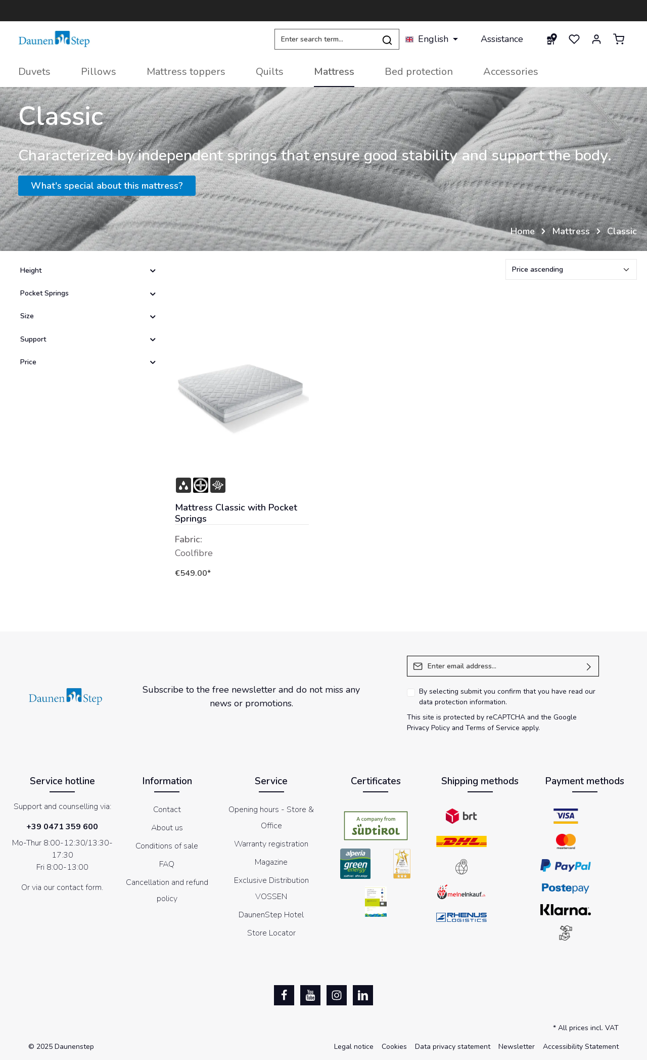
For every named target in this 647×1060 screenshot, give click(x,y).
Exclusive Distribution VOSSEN (271, 888)
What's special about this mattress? (107, 186)
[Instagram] (337, 995)
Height (88, 270)
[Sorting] (571, 269)
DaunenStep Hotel (271, 914)
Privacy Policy (428, 728)
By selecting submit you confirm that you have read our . (507, 697)
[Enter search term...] (325, 39)
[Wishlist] (574, 39)
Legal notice (354, 1046)
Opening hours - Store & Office (271, 817)
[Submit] (589, 666)
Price (88, 362)
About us (167, 827)
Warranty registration (271, 844)
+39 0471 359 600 (62, 826)
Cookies (394, 1046)
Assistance (502, 39)
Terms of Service (493, 728)
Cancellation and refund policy (167, 890)
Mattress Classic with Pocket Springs (236, 513)
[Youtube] (310, 995)
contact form (79, 887)
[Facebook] (284, 995)
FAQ (166, 864)
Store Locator (271, 933)
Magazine (271, 862)
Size (88, 316)
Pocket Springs (88, 293)
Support (88, 339)
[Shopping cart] (619, 39)
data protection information (462, 702)
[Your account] (596, 39)
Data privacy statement (452, 1046)
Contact (167, 809)
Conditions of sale (166, 846)
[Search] (387, 39)
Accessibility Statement (581, 1046)
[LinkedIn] (363, 995)
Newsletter (516, 1046)
